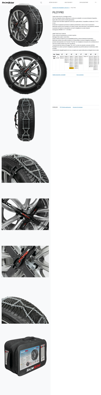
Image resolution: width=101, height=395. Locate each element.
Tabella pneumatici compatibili (58, 74)
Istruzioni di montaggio (78, 107)
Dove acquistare (84, 2)
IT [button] (95, 2)
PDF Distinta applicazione (65, 107)
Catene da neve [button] (53, 2)
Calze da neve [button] (68, 2)
